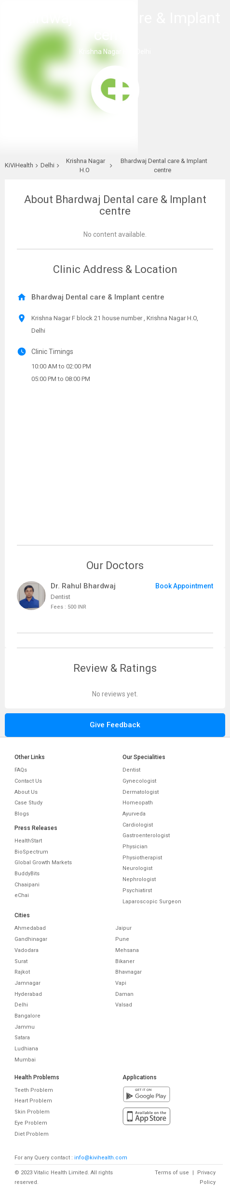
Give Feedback (115, 724)
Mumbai (25, 1060)
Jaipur (123, 928)
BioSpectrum (31, 852)
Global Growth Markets (43, 862)
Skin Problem (32, 1112)
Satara (22, 1037)
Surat (20, 961)
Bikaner (125, 961)
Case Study (28, 803)
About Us (26, 792)
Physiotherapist (142, 858)
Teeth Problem (33, 1090)
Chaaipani (27, 885)
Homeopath (137, 803)
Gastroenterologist (146, 835)
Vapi (120, 983)
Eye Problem (30, 1123)
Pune (122, 939)
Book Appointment (184, 586)
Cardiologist (137, 825)
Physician (135, 846)
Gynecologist (139, 781)
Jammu (24, 1027)
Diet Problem (31, 1134)
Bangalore (27, 1016)
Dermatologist (140, 792)
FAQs (20, 770)
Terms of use (172, 1172)
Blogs (21, 814)
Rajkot (22, 972)
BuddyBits (27, 873)
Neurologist (137, 868)
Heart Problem (33, 1101)
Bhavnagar (128, 972)
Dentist (131, 770)
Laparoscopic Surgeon (151, 901)
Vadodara (26, 950)
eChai (21, 895)
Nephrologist (139, 879)
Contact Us (28, 781)
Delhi (21, 1005)
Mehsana (127, 950)
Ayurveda (134, 814)
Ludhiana (26, 1049)
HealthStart (28, 841)
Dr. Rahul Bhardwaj (83, 586)
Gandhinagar (30, 939)
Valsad (123, 1005)
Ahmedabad (30, 928)
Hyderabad (28, 994)
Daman (124, 994)
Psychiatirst (137, 890)
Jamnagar (27, 983)
